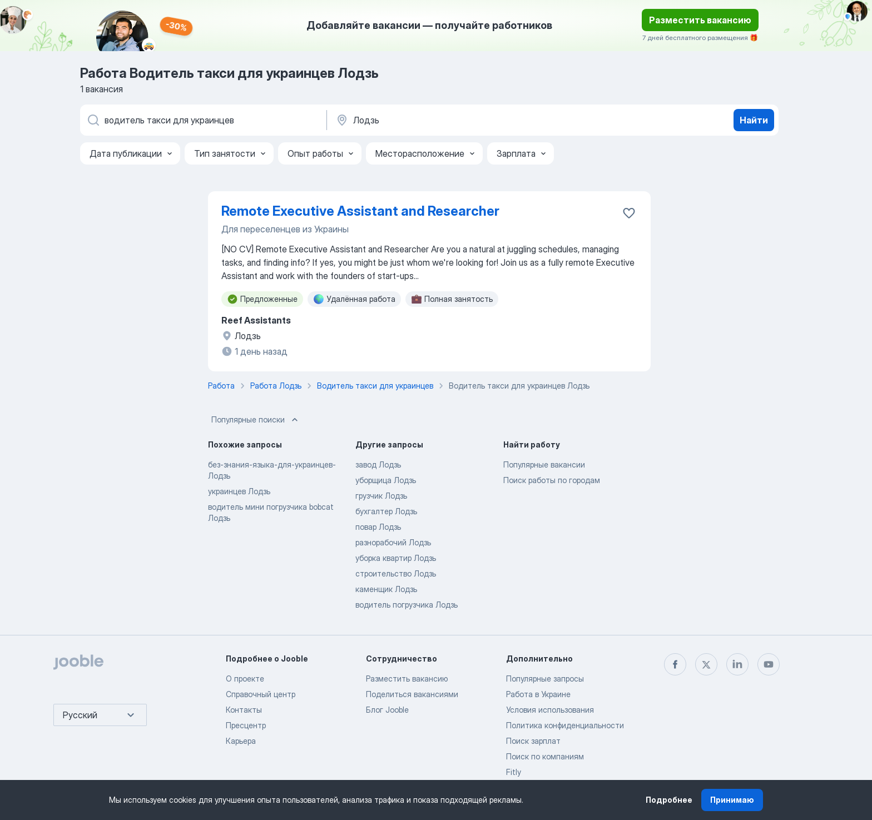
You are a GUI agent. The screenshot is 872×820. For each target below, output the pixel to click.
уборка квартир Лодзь (395, 558)
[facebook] (675, 664)
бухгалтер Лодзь (386, 511)
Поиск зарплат (533, 741)
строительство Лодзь (395, 573)
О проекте (245, 678)
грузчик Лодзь (381, 495)
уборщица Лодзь (385, 480)
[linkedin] (737, 664)
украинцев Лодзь (239, 491)
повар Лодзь (378, 526)
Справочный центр (260, 694)
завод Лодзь (378, 464)
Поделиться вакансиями (412, 694)
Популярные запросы (545, 678)
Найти (754, 120)
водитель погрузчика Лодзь (406, 604)
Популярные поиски (255, 419)
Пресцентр (246, 725)
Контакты (244, 709)
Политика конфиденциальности (565, 725)
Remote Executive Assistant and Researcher (360, 211)
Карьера (241, 741)
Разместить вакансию (700, 20)
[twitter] (706, 664)
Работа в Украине (538, 694)
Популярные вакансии (544, 464)
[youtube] (768, 664)
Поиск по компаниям (545, 756)
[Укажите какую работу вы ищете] (202, 120)
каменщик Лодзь (386, 589)
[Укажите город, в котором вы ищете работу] (451, 120)
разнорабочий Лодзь (393, 542)
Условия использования (550, 709)
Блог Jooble (387, 709)
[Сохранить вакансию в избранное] (629, 213)
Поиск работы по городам (551, 480)
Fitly (513, 772)
